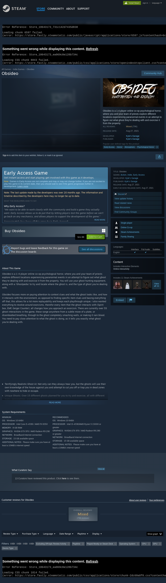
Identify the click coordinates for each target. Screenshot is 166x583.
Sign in (6, 159)
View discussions (122, 288)
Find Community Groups (126, 292)
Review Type (9, 537)
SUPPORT (83, 8)
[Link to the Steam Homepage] (17, 11)
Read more (99, 224)
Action (123, 255)
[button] (95, 240)
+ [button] (157, 151)
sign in (145, 3)
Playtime (81, 537)
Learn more (22, 190)
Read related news (123, 283)
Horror (119, 151)
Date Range (65, 537)
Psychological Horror (145, 151)
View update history (124, 279)
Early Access (109, 151)
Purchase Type (29, 537)
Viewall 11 (156, 237)
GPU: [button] (155, 548)
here (64, 482)
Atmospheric (130, 151)
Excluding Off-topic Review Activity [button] (51, 548)
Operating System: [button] (127, 548)
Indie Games (19, 73)
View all (101, 473)
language (156, 3)
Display (95, 537)
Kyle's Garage (132, 140)
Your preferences (156, 504)
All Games (6, 73)
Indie (130, 255)
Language (48, 537)
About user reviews (137, 504)
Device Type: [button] (8, 552)
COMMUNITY (55, 8)
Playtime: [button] (77, 548)
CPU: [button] (144, 548)
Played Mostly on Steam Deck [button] (100, 548)
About (70, 8)
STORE (41, 8)
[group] (83, 550)
